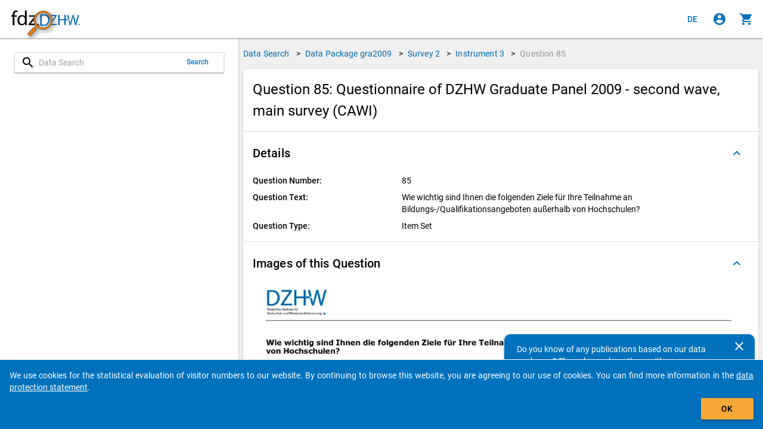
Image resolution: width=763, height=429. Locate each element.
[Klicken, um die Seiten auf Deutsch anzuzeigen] (693, 19)
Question (543, 53)
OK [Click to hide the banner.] (727, 409)
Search (198, 62)
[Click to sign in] (719, 19)
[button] (501, 153)
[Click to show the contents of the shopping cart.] (746, 19)
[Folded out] (737, 153)
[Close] (739, 346)
